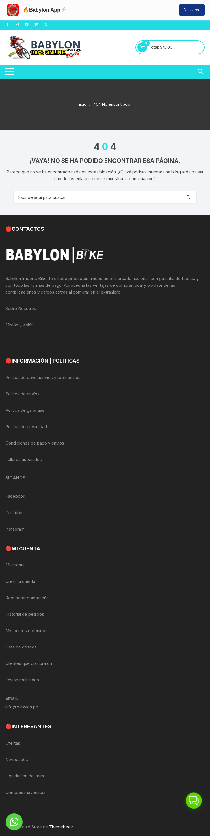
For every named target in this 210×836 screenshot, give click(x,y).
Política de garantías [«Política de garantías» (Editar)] (24, 410)
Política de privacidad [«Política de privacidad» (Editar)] (26, 426)
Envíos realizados (22, 679)
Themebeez (61, 826)
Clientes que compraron (28, 663)
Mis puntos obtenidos (26, 630)
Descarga (191, 10)
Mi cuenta (15, 565)
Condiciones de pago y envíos (34, 443)
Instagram (15, 529)
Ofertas (12, 743)
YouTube (13, 512)
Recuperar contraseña (27, 597)
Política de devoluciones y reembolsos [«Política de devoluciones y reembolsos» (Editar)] (43, 377)
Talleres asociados (23, 459)
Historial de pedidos (24, 614)
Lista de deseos (21, 647)
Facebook (15, 496)
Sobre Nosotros (20, 308)
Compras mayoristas (25, 792)
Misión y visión (19, 324)
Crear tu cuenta (20, 581)
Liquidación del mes (24, 776)
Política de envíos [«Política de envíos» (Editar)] (22, 394)
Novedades (16, 759)
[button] (14, 821)
